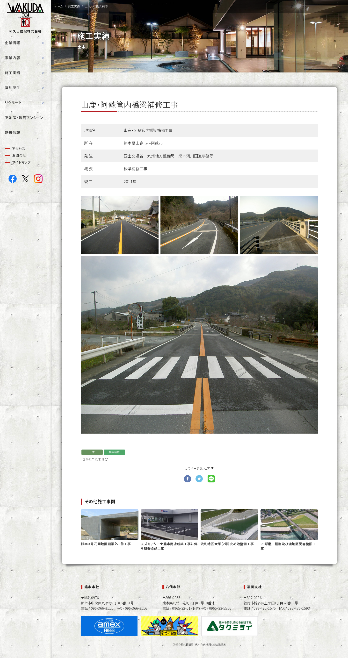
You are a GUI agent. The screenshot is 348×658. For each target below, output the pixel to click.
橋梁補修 (114, 452)
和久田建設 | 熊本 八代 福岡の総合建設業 (203, 644)
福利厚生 (12, 87)
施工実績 (12, 72)
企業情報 (12, 42)
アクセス (18, 148)
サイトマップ (21, 161)
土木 (92, 452)
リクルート (13, 102)
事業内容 (12, 57)
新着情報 (12, 132)
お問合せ (19, 155)
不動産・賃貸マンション (24, 117)
